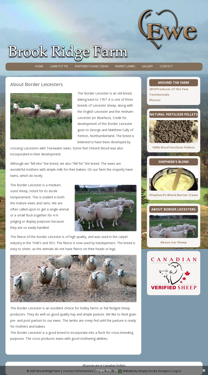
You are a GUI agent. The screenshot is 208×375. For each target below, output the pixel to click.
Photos (154, 100)
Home (39, 66)
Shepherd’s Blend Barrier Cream (173, 195)
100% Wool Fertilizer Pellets (173, 147)
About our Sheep (173, 242)
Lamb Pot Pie (59, 66)
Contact (166, 66)
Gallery (147, 66)
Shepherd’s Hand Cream (91, 66)
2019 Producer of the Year (169, 89)
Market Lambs (125, 66)
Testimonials (159, 94)
